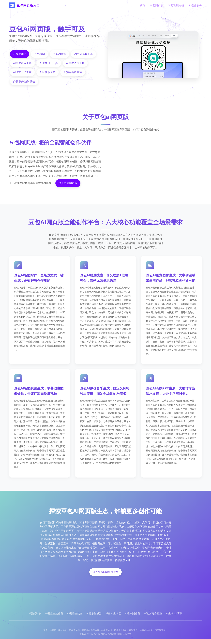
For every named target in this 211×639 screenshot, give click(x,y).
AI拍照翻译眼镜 (73, 72)
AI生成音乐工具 (22, 63)
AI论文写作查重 (22, 72)
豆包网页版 (156, 5)
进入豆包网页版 (68, 183)
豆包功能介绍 (176, 5)
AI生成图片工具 (75, 63)
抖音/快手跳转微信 (24, 81)
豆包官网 (39, 54)
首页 (142, 5)
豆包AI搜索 (59, 54)
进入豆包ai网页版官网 (105, 572)
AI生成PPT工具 (49, 63)
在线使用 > (19, 54)
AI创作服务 (195, 5)
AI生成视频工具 (83, 54)
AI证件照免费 (47, 72)
